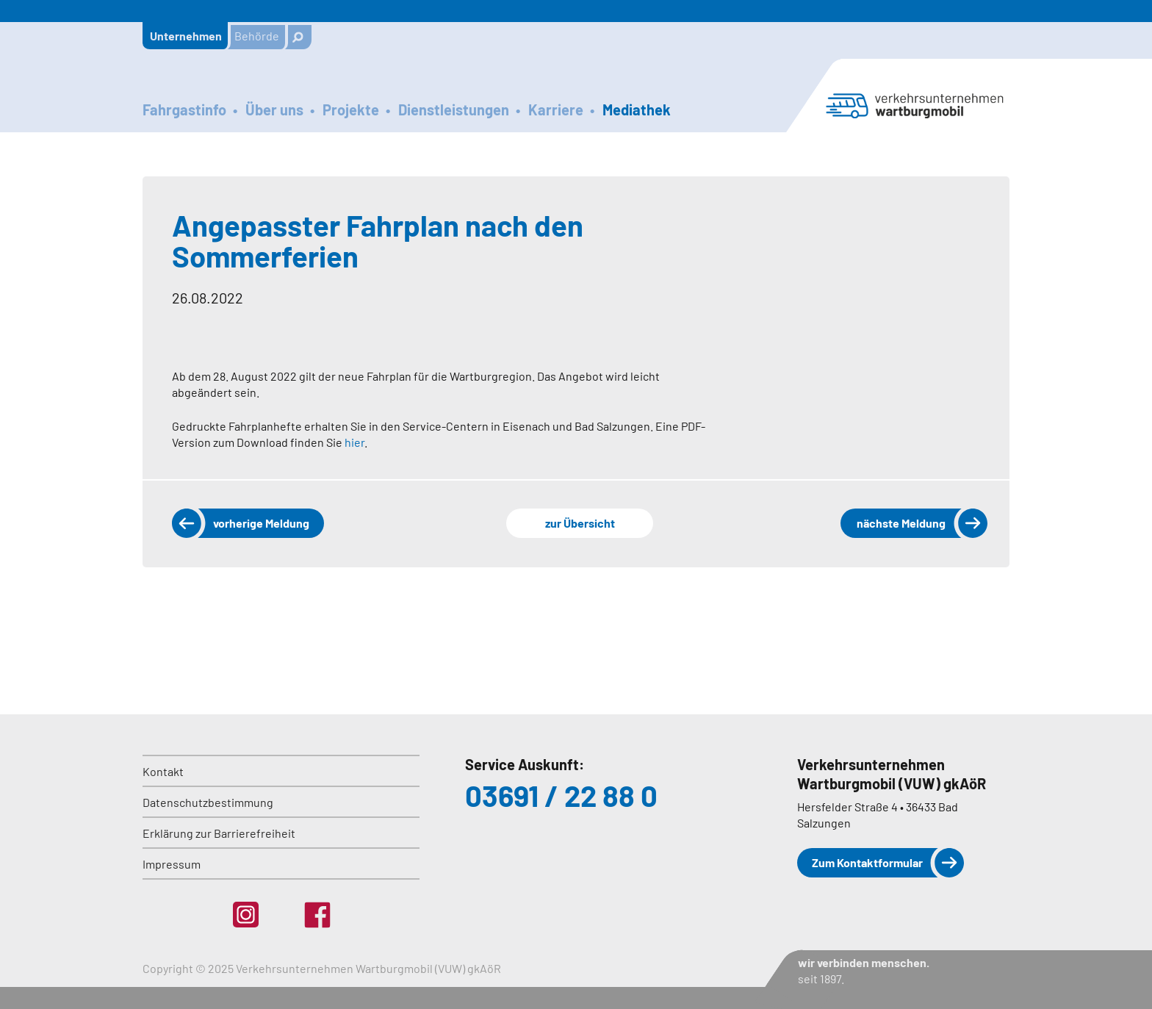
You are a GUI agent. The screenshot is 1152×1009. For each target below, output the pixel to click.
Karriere (555, 109)
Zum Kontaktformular (867, 862)
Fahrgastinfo (184, 109)
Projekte (351, 109)
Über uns (274, 109)
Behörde (256, 36)
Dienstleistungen (453, 109)
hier (354, 442)
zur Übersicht (580, 523)
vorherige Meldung (261, 523)
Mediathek (636, 109)
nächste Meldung (901, 523)
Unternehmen (186, 36)
